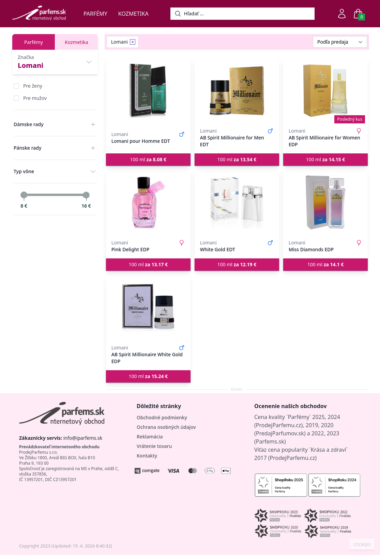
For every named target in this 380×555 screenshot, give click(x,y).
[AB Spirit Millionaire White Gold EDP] (148, 307)
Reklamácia (150, 436)
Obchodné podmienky (162, 417)
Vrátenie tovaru (154, 446)
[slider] (23, 195)
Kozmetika (133, 13)
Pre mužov (35, 98)
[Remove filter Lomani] (132, 42)
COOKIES (361, 545)
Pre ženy (32, 85)
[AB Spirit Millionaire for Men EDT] (237, 90)
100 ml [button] (148, 159)
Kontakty (147, 455)
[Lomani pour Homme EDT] (148, 90)
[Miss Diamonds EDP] (325, 202)
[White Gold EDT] (237, 202)
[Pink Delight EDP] (148, 202)
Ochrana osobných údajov (166, 427)
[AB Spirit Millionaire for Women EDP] (325, 90)
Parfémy (95, 13)
